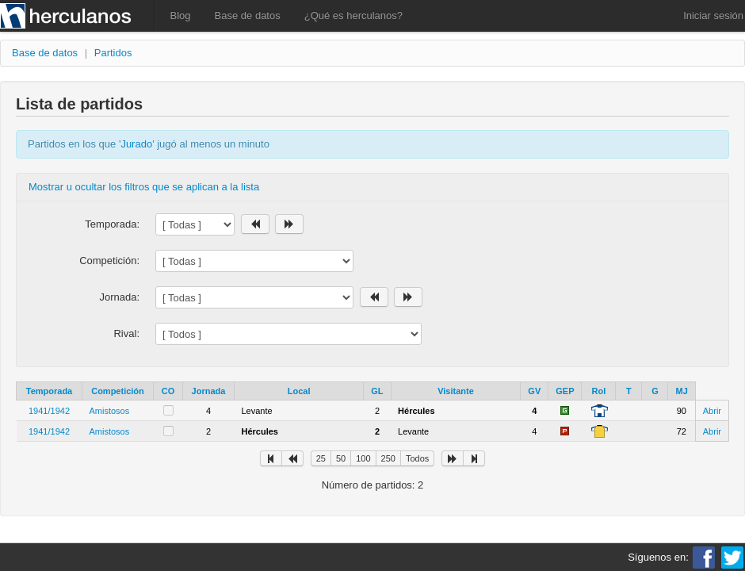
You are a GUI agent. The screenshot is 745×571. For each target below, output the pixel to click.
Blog (180, 15)
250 (388, 458)
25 (321, 458)
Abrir (712, 411)
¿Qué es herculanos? (353, 15)
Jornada (209, 391)
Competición (117, 391)
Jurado (136, 144)
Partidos (113, 53)
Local (299, 391)
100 (363, 458)
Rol (599, 391)
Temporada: (112, 224)
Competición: (109, 260)
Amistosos (110, 411)
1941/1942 (49, 411)
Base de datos (248, 15)
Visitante (455, 391)
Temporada (49, 391)
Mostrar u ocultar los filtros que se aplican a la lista (144, 187)
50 (341, 458)
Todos (417, 458)
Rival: (126, 333)
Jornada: (119, 297)
